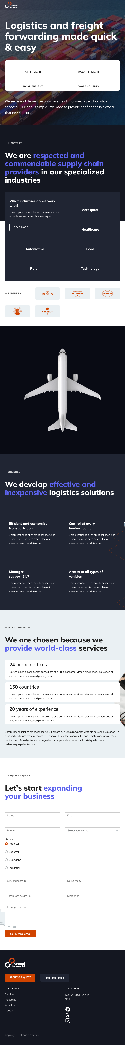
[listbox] (92, 830)
